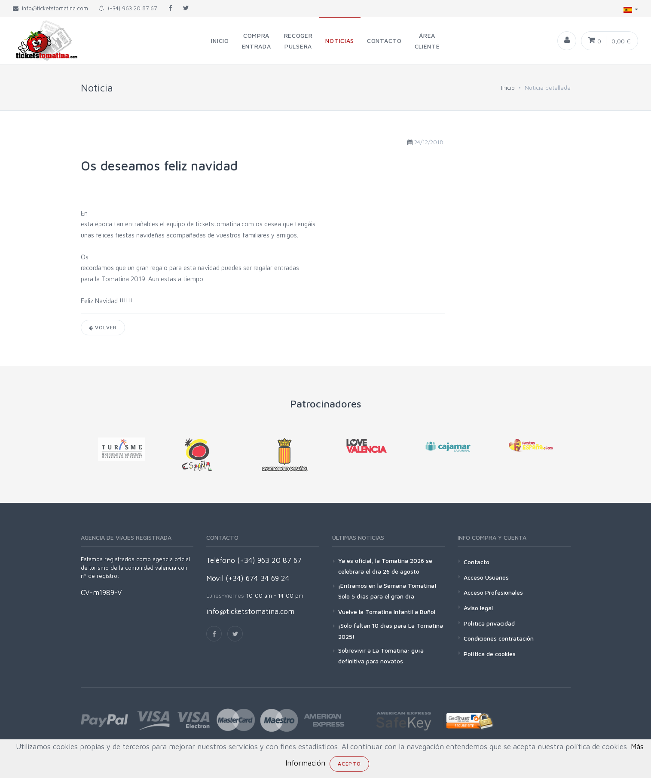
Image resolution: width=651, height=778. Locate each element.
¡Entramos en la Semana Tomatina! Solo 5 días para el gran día (387, 591)
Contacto (476, 561)
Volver (103, 327)
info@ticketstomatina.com (250, 611)
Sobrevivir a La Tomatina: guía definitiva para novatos (381, 656)
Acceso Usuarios (486, 577)
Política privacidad (489, 623)
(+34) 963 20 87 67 (128, 8)
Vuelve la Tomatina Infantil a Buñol (386, 611)
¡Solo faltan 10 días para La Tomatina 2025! (390, 631)
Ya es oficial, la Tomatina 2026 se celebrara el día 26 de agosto (385, 566)
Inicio (508, 87)
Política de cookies (490, 653)
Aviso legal (478, 607)
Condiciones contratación (499, 638)
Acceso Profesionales (493, 592)
